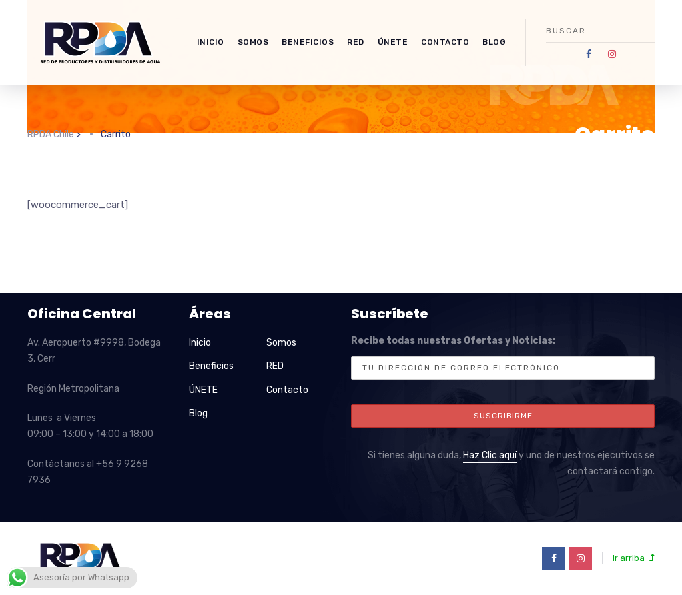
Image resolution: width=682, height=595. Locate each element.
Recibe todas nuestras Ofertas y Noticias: (503, 357)
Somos (253, 42)
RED (355, 42)
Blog (494, 42)
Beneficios (308, 42)
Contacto (445, 42)
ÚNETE (393, 42)
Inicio (210, 42)
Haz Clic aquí (490, 455)
